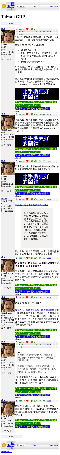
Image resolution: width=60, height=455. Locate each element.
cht (9, 6)
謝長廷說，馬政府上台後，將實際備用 (33, 310)
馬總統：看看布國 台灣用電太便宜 (31, 204)
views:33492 (6, 451)
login (51, 6)
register (56, 6)
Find (34, 6)
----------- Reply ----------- (11, 24)
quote (49, 31)
